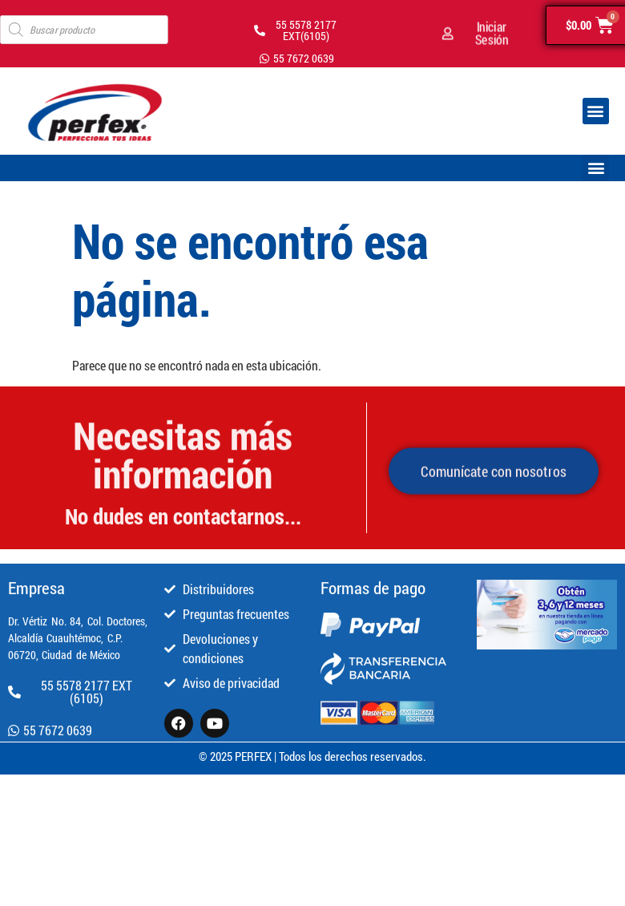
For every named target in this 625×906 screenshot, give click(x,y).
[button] (596, 111)
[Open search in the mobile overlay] (84, 29)
